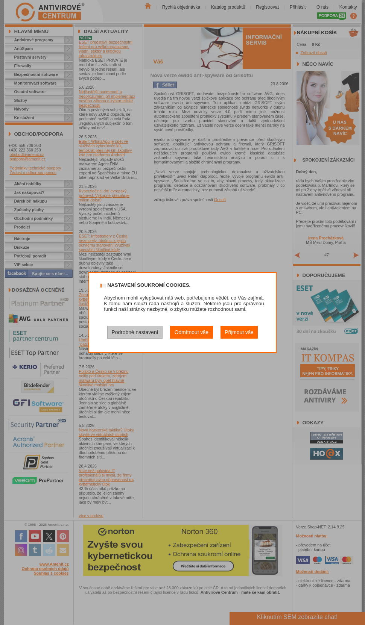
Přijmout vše (239, 332)
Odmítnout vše (191, 332)
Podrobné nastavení (134, 332)
